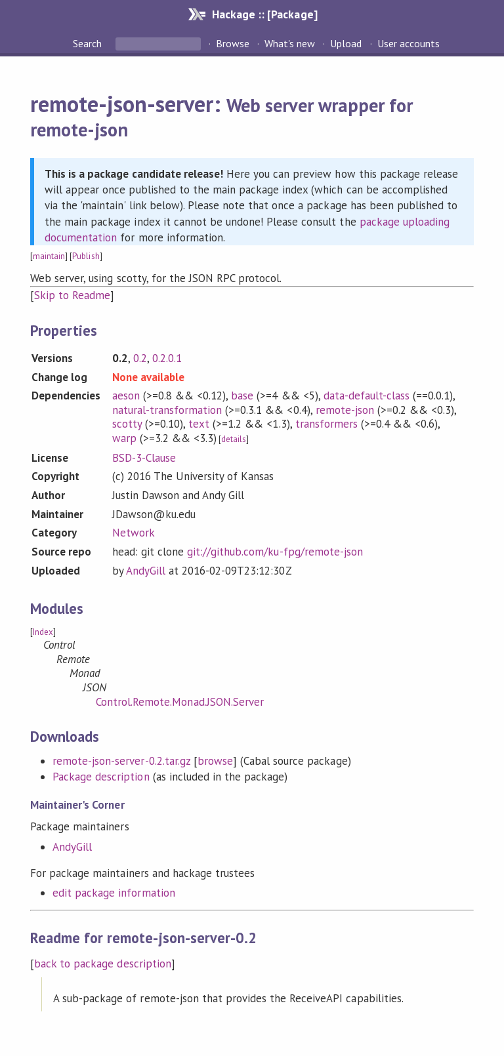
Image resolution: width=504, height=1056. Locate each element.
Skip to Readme (72, 295)
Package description (100, 776)
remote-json (345, 410)
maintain (49, 256)
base (242, 395)
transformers (326, 423)
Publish (85, 256)
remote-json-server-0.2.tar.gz (121, 761)
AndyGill (145, 570)
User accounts (408, 43)
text (198, 423)
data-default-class (367, 395)
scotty (127, 423)
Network (133, 532)
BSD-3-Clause (144, 458)
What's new (289, 43)
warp (124, 438)
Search (88, 43)
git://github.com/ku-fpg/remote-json (275, 551)
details (233, 439)
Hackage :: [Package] (264, 14)
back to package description (102, 963)
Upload (346, 43)
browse (215, 761)
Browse (232, 43)
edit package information (113, 892)
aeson (126, 395)
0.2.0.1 (167, 358)
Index (43, 632)
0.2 (140, 358)
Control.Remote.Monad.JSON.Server (180, 702)
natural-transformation (167, 410)
